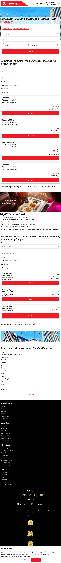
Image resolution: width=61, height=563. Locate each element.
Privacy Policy (4, 448)
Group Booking (5, 428)
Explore (36, 3)
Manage (42, 3)
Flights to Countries (8, 510)
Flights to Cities (18, 510)
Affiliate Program (5, 431)
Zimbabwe (4, 389)
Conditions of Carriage (7, 450)
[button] (21, 28)
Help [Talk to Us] (5, 474)
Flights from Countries (25, 512)
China (3, 381)
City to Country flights (36, 512)
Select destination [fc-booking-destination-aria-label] (8, 40)
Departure (5, 43)
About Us (48, 3)
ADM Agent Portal (5, 435)
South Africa (4, 357)
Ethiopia (3, 362)
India (2, 365)
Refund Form (4, 487)
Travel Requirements (6, 482)
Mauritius (4, 387)
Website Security (5, 452)
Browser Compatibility (6, 455)
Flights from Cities (51, 510)
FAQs (2, 477)
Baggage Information (6, 440)
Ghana (3, 368)
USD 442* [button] (7, 22)
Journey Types (4, 88)
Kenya (3, 352)
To (3, 38)
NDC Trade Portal (5, 433)
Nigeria (3, 373)
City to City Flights (41, 510)
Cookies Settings (23, 560)
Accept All (36, 560)
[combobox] (31, 71)
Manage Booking (5, 426)
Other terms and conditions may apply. (26, 187)
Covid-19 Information (6, 484)
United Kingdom (6, 379)
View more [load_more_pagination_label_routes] (30, 394)
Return (33, 43)
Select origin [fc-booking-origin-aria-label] (7, 34)
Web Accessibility (5, 465)
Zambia (3, 384)
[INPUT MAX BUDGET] (32, 85)
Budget (3, 81)
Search (30, 51)
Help (59, 3)
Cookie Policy (4, 457)
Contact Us (4, 472)
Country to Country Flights (29, 510)
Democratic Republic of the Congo (11, 354)
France (3, 376)
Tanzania (3, 360)
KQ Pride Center (5, 413)
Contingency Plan (5, 462)
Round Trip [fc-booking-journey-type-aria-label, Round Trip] (6, 28)
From (4, 32)
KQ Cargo (3, 411)
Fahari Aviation (5, 416)
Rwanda (3, 371)
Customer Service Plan (6, 460)
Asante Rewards (53, 3)
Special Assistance (6, 438)
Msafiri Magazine (5, 418)
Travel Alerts (4, 479)
